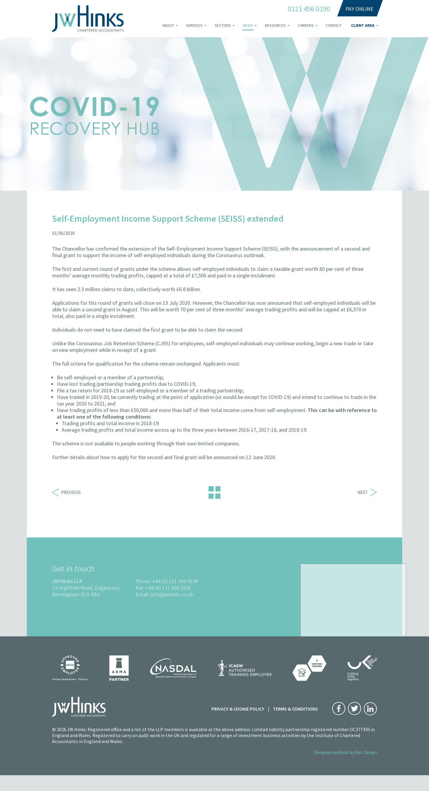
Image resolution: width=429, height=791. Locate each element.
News (248, 25)
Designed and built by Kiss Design (345, 752)
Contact (333, 25)
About (168, 25)
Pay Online (359, 8)
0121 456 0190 (309, 9)
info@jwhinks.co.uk (172, 610)
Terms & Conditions (295, 709)
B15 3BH (90, 610)
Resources (275, 25)
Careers (306, 25)
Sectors (222, 25)
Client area (362, 25)
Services (194, 25)
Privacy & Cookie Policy (238, 709)
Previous (66, 492)
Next (367, 492)
